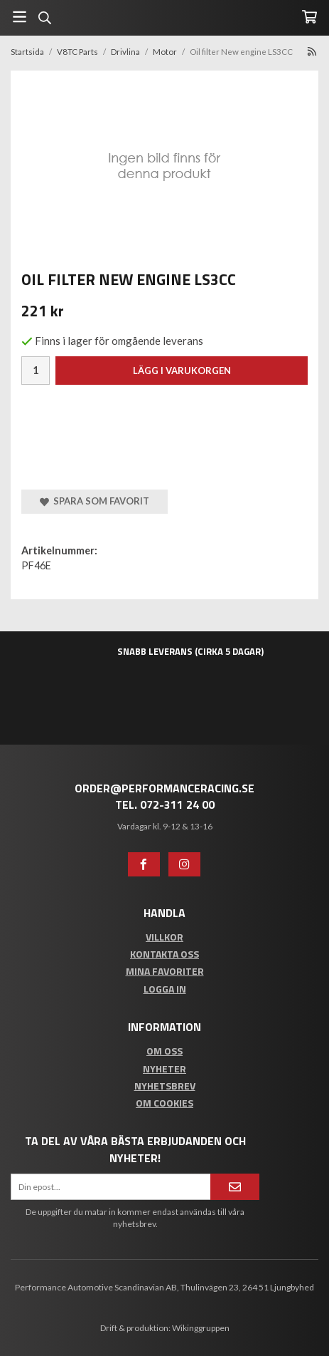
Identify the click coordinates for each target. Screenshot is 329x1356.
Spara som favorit (94, 501)
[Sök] (44, 17)
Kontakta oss (164, 953)
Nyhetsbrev (164, 1085)
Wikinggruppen (201, 1328)
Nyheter (164, 1068)
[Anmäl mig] (234, 1187)
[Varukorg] (309, 16)
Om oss (164, 1050)
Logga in (165, 988)
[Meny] (19, 16)
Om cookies (164, 1102)
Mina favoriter (165, 970)
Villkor (164, 936)
